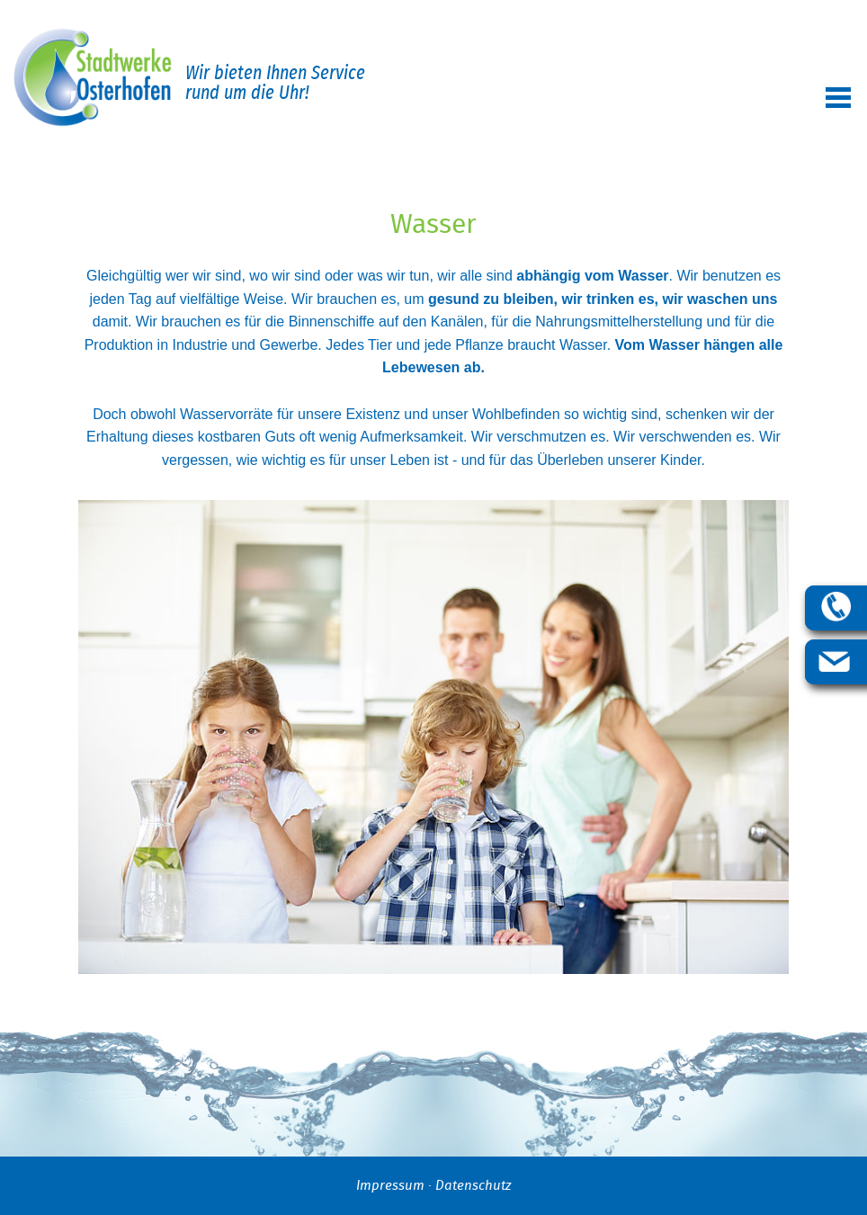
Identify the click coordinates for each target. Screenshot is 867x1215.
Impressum (390, 1186)
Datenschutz (473, 1186)
